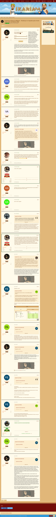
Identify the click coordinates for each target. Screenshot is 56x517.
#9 (38, 199)
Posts (3, 40)
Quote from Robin (18, 216)
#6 (38, 152)
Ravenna (12, 23)
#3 (38, 94)
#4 (38, 109)
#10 (38, 213)
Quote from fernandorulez (19, 327)
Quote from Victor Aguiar (19, 129)
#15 (38, 344)
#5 (38, 123)
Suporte (26, 431)
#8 (38, 185)
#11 (38, 235)
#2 (38, 79)
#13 (38, 286)
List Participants (21, 41)
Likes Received (4, 88)
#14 (38, 324)
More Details (50, 515)
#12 (38, 254)
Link (31, 433)
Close (54, 515)
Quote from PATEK (18, 290)
